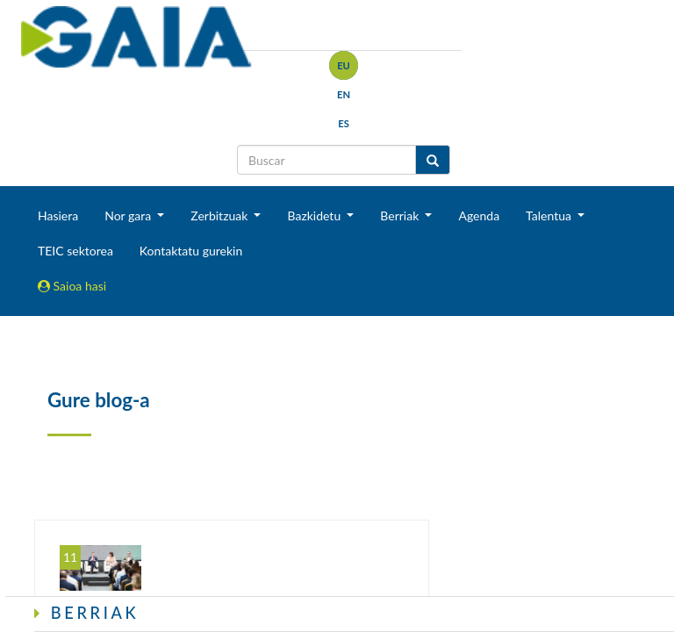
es (343, 123)
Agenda (478, 215)
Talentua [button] (550, 215)
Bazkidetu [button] (315, 215)
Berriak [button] (401, 215)
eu (343, 65)
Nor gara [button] (129, 215)
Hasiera (58, 215)
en (343, 94)
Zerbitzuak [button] (220, 215)
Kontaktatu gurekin (191, 250)
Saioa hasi (72, 285)
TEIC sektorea (75, 250)
